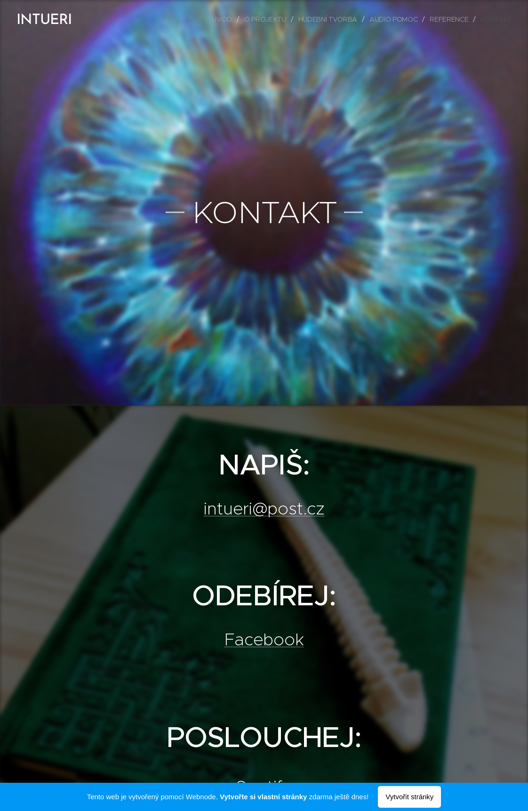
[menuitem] (224, 19)
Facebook (264, 639)
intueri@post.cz (264, 508)
